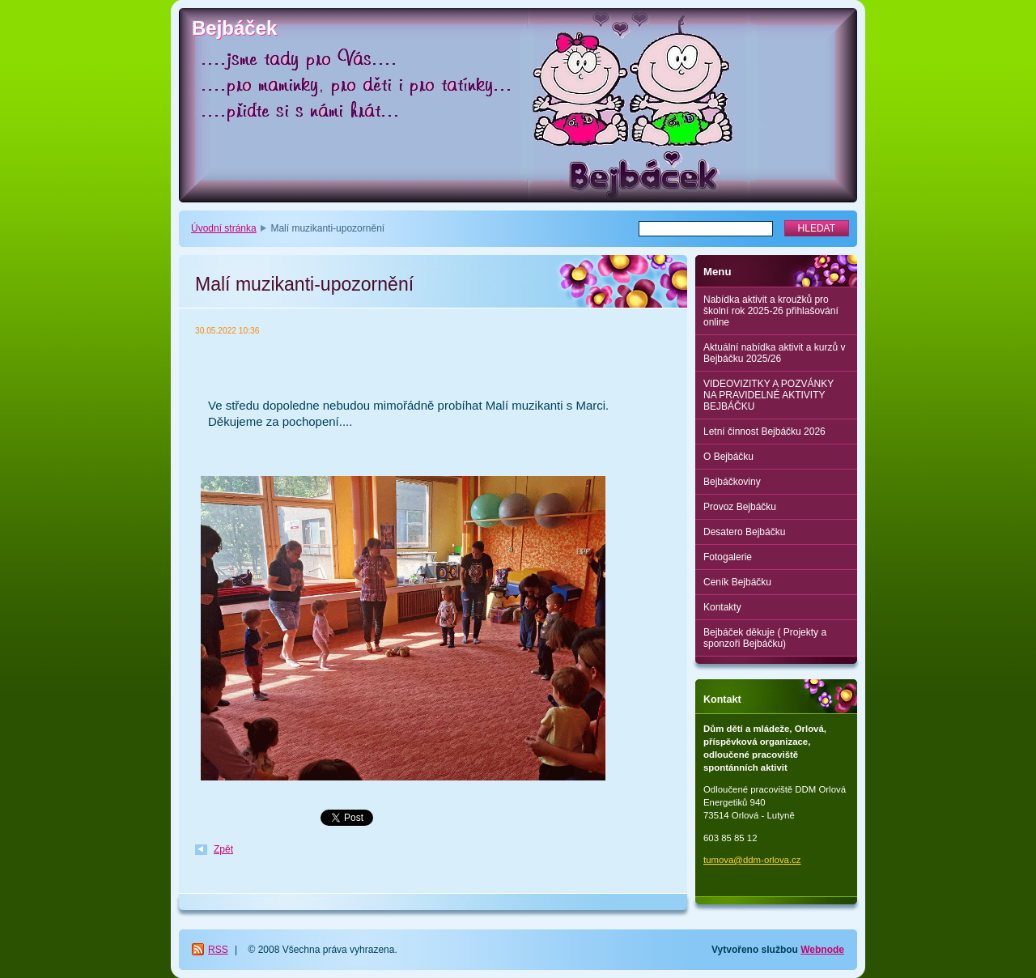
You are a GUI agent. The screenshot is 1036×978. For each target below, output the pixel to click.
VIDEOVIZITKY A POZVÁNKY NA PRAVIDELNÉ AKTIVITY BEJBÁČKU (768, 395)
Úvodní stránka (224, 228)
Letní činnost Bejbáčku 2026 (764, 431)
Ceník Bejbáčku (737, 582)
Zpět (223, 849)
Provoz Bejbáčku (739, 506)
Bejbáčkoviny (732, 481)
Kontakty (722, 607)
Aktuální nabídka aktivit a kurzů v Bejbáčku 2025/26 (774, 353)
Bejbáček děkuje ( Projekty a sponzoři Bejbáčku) (764, 638)
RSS (218, 949)
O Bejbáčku (728, 456)
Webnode (822, 949)
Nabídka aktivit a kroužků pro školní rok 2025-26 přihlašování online (771, 311)
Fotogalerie (727, 557)
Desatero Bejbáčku (744, 532)
